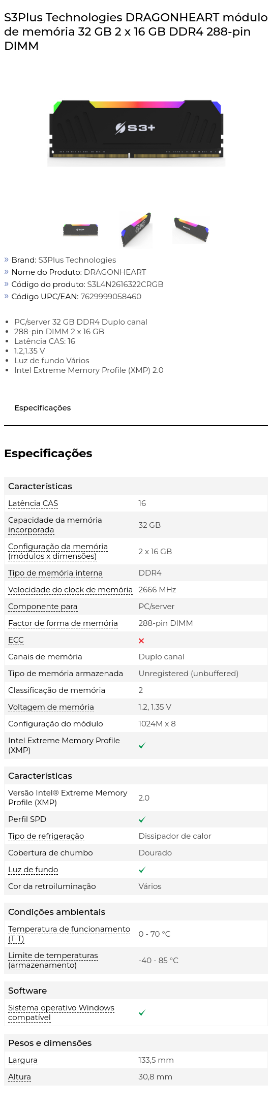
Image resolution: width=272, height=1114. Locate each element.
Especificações (42, 407)
